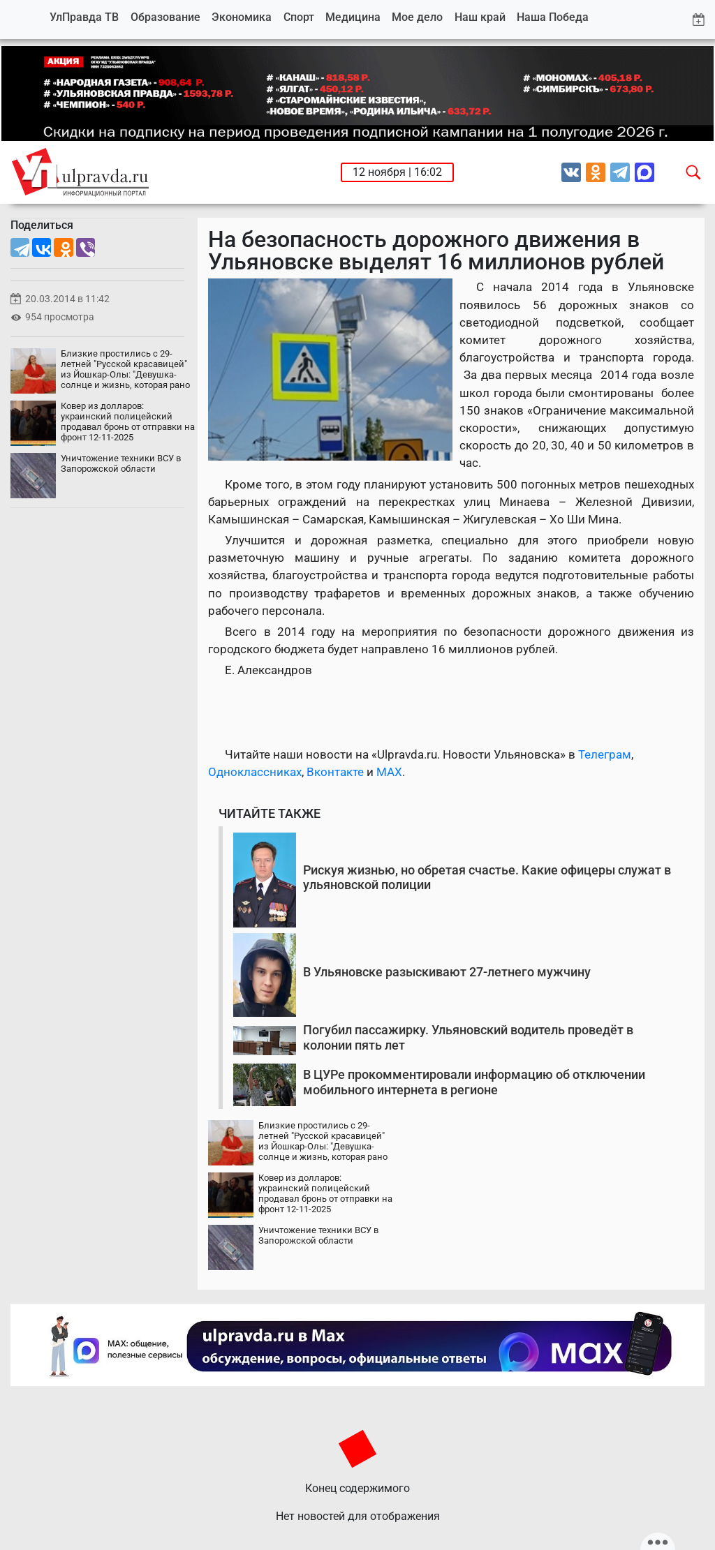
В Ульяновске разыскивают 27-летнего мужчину (447, 971)
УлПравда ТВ (84, 17)
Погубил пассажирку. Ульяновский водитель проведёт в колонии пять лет (468, 1037)
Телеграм (604, 754)
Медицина (353, 17)
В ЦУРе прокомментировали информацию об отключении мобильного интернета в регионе (474, 1082)
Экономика (242, 17)
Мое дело (417, 17)
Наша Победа (553, 17)
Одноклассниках (255, 772)
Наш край (480, 17)
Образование (165, 17)
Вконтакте (335, 772)
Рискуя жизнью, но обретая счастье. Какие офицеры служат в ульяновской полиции (487, 878)
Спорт (298, 17)
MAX (389, 772)
